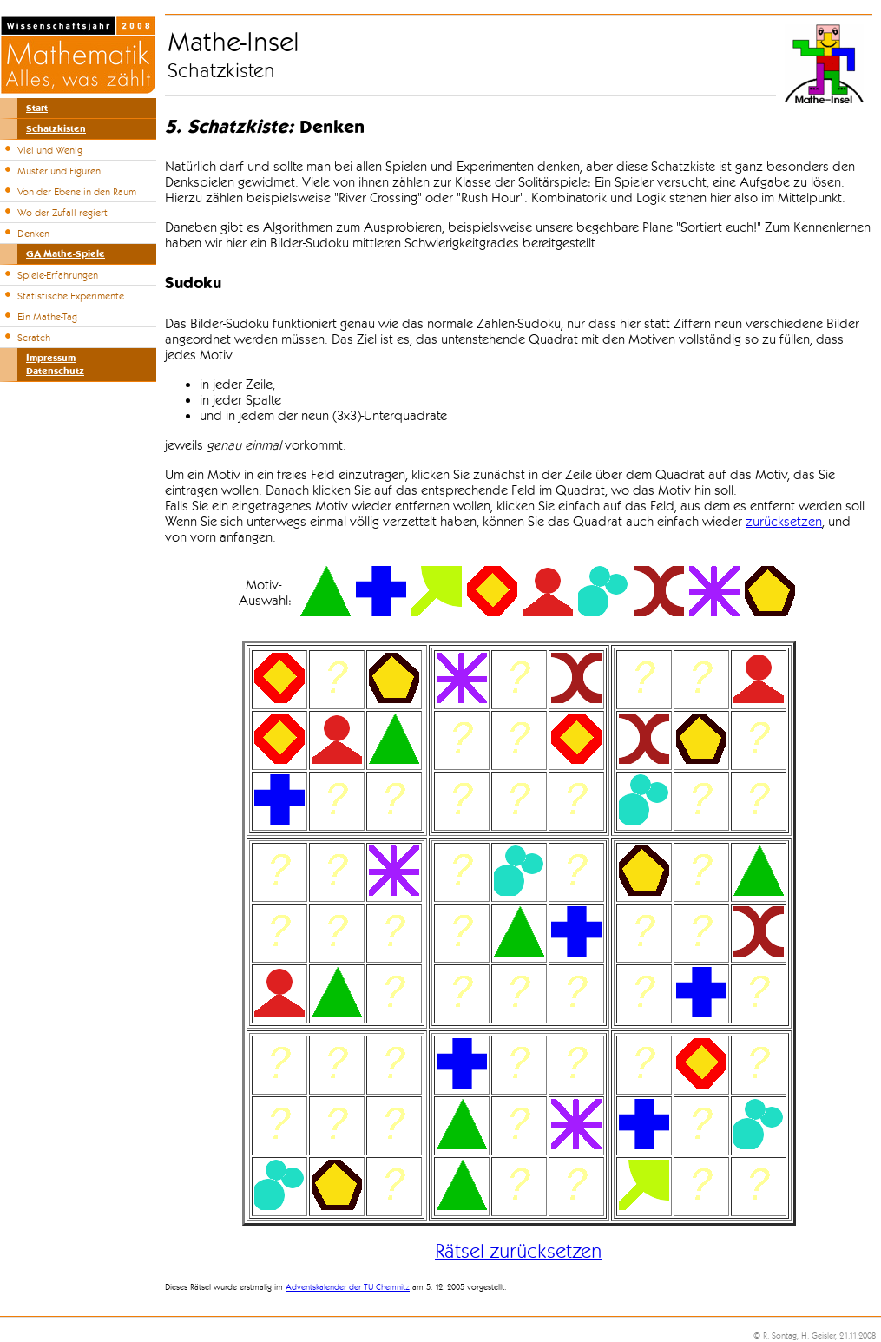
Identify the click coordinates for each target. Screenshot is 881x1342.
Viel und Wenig (49, 150)
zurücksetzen (784, 522)
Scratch (33, 338)
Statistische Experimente (70, 296)
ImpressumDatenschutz (55, 365)
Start (37, 108)
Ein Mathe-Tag (47, 317)
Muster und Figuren (59, 171)
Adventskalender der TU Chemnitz (348, 1287)
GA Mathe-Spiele (65, 253)
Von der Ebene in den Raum (76, 192)
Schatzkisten (56, 128)
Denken (33, 233)
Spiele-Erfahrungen (57, 275)
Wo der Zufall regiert (62, 213)
